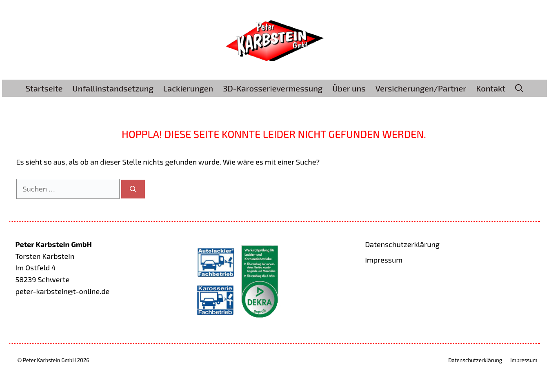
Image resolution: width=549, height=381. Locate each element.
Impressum (383, 259)
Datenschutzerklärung (402, 244)
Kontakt (491, 88)
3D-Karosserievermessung (272, 88)
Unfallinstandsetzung (112, 88)
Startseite (44, 88)
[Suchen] (133, 189)
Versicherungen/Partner (420, 88)
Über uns (348, 88)
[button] (519, 88)
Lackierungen (188, 88)
